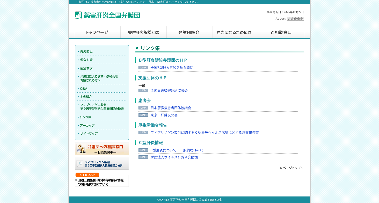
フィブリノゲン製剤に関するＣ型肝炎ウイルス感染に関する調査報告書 (205, 132)
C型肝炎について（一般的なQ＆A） (178, 150)
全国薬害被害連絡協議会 (169, 90)
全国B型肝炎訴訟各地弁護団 (172, 68)
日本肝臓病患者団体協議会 (171, 108)
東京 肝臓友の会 (164, 115)
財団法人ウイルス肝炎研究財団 (174, 157)
